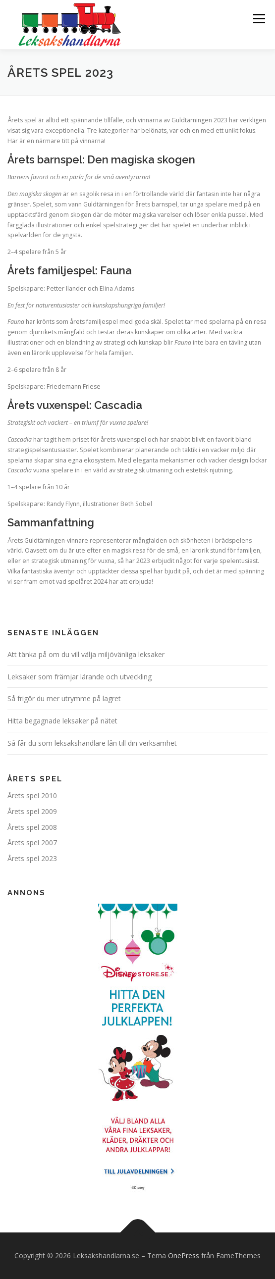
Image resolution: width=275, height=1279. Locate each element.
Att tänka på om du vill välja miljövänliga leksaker (86, 654)
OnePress (183, 1255)
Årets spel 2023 (32, 858)
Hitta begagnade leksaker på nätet (62, 720)
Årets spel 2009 (32, 811)
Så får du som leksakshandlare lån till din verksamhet (92, 743)
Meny (258, 18)
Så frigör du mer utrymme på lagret (64, 698)
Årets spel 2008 (32, 827)
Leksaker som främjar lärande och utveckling (79, 676)
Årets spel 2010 (32, 795)
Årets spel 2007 (32, 842)
